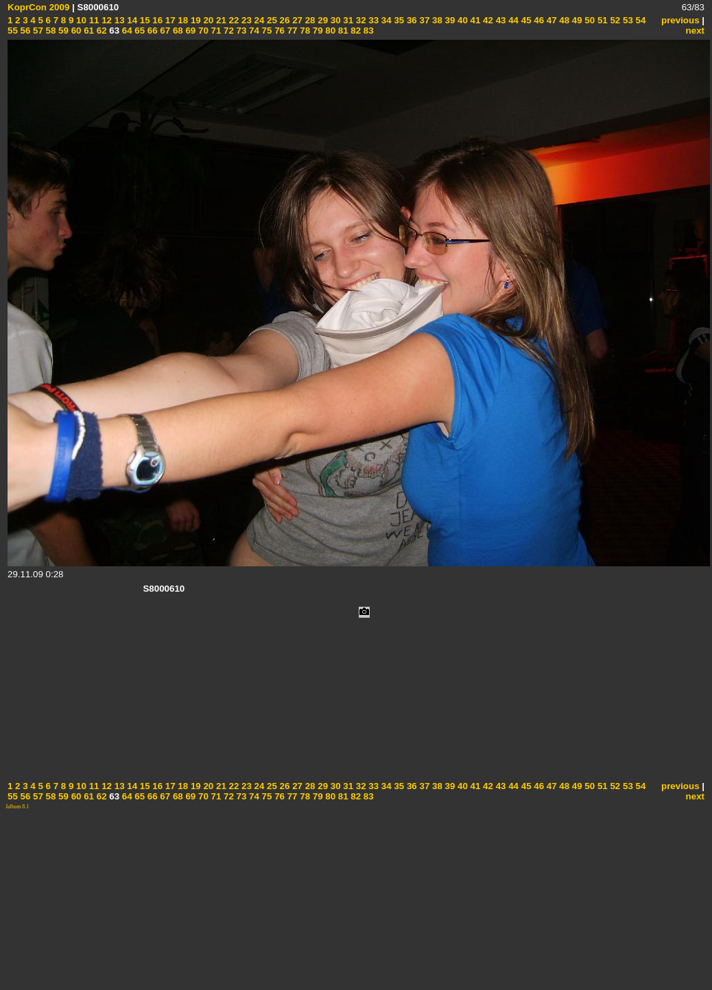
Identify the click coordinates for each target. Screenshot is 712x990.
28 (309, 20)
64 (125, 30)
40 (461, 20)
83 (367, 30)
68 (176, 30)
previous (680, 20)
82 (354, 30)
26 (283, 20)
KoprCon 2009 (38, 7)
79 (316, 30)
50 (588, 20)
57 (36, 30)
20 (207, 20)
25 (270, 20)
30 (334, 20)
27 (295, 20)
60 (75, 30)
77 (291, 30)
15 (143, 20)
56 (24, 30)
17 (169, 20)
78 (304, 30)
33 (372, 20)
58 (49, 30)
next (695, 30)
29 (322, 20)
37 (423, 20)
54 (639, 20)
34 (385, 20)
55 (13, 30)
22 (232, 20)
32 (359, 20)
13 (118, 20)
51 (601, 20)
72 (227, 30)
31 (347, 20)
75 (265, 30)
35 (398, 20)
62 (100, 30)
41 (474, 20)
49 (575, 20)
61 (87, 30)
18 (182, 20)
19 (194, 20)
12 (105, 20)
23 (245, 20)
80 (329, 30)
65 (138, 30)
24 (258, 20)
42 (486, 20)
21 (219, 20)
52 (614, 20)
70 (202, 30)
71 (215, 30)
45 (525, 20)
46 (538, 20)
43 (499, 20)
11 (92, 20)
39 (448, 20)
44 (512, 20)
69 (189, 30)
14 (131, 20)
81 (341, 30)
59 (62, 30)
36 (410, 20)
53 (626, 20)
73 (240, 30)
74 (252, 30)
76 (278, 30)
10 (79, 20)
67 (164, 30)
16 (156, 20)
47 (550, 20)
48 (563, 20)
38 (435, 20)
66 (151, 30)
